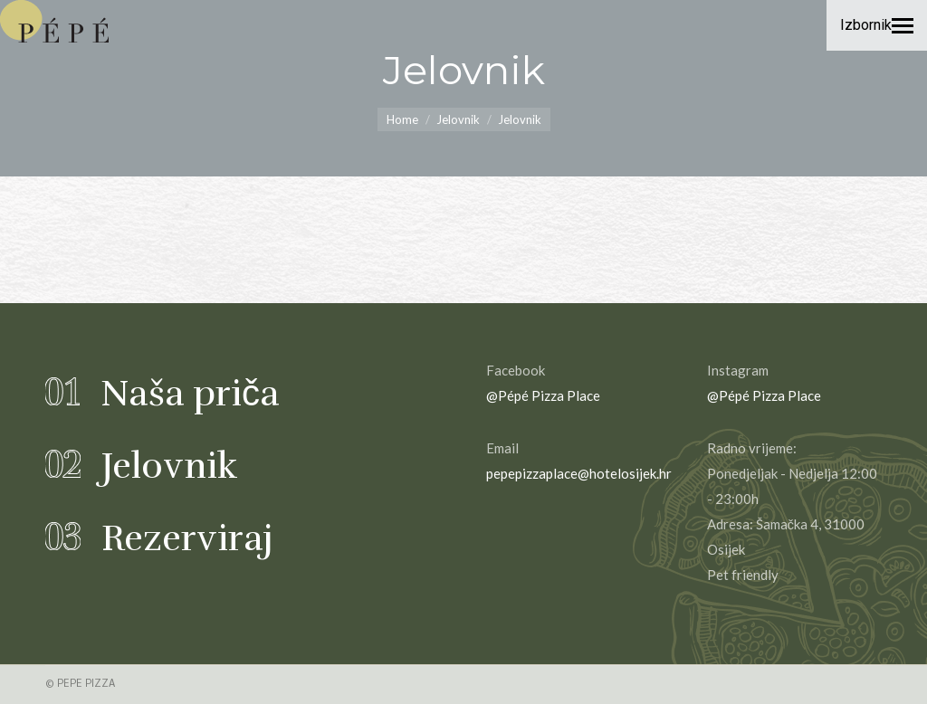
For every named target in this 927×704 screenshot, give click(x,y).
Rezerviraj (187, 538)
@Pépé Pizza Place (543, 395)
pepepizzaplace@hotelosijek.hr (579, 473)
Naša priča (190, 393)
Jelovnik (169, 466)
